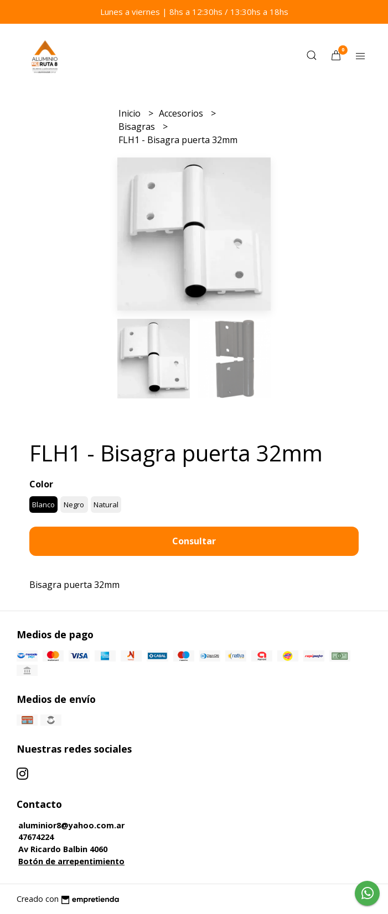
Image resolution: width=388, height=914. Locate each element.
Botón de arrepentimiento (71, 861)
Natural (106, 504)
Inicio (130, 113)
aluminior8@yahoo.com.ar (71, 825)
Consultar (194, 541)
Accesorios (182, 113)
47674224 (36, 837)
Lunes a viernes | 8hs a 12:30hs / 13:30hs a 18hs (194, 11)
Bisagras (137, 126)
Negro (74, 504)
